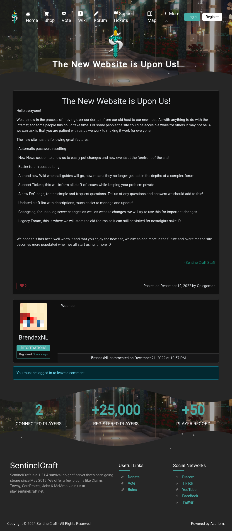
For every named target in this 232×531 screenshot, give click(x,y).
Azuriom (217, 524)
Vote (66, 17)
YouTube (185, 490)
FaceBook (186, 496)
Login (192, 17)
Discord (184, 477)
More (171, 17)
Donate (130, 477)
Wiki (82, 17)
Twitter (184, 502)
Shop (49, 17)
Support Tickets (124, 17)
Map (151, 17)
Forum (100, 17)
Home (32, 17)
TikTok (184, 483)
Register (212, 17)
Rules (129, 490)
